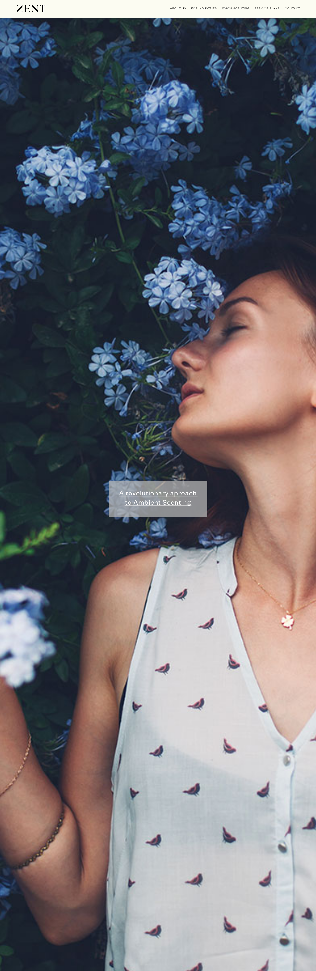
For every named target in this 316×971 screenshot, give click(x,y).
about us (178, 8)
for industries (204, 8)
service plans (267, 8)
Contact (292, 8)
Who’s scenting (236, 8)
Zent (31, 8)
